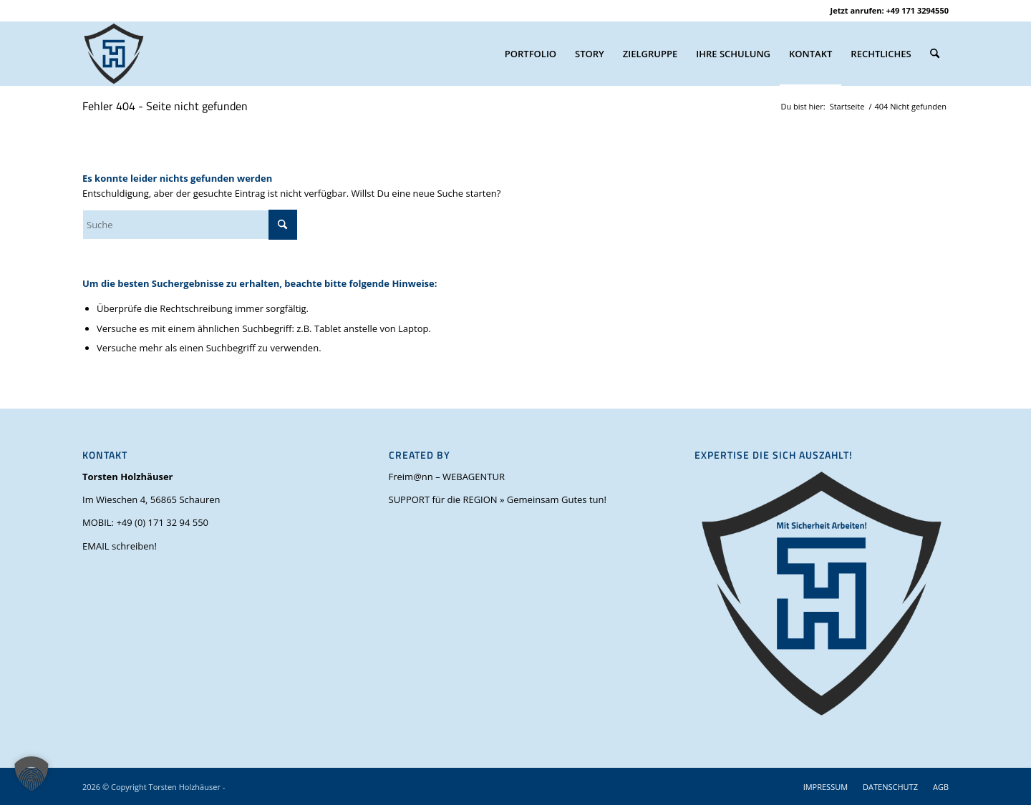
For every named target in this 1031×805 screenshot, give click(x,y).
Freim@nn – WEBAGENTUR (447, 476)
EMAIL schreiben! (119, 546)
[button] (31, 773)
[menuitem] (530, 53)
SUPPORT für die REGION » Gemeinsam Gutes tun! (497, 499)
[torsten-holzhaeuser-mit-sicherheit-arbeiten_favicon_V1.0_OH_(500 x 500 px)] (113, 53)
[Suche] (935, 53)
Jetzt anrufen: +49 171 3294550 (890, 10)
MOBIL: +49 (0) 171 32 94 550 (145, 522)
